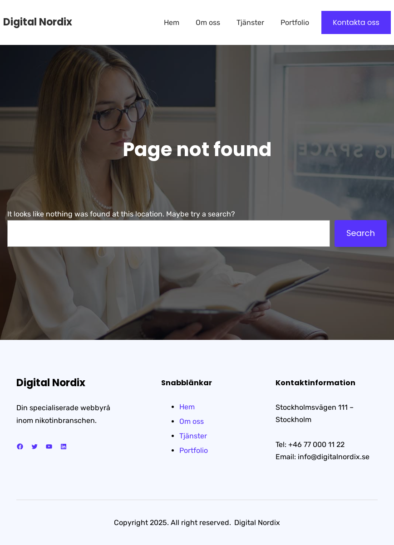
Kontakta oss (356, 22)
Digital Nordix (37, 22)
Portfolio (193, 450)
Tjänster (193, 436)
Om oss (191, 421)
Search (360, 233)
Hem (187, 407)
